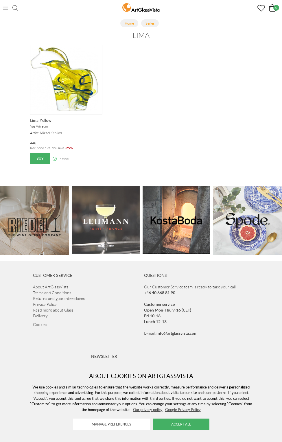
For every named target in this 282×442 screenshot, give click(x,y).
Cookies (40, 324)
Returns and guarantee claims (59, 298)
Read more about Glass (53, 310)
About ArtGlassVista (51, 287)
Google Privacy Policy (183, 409)
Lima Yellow (40, 120)
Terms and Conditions (52, 292)
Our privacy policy (148, 409)
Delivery (40, 316)
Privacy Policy (45, 304)
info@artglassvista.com (177, 333)
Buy (40, 158)
